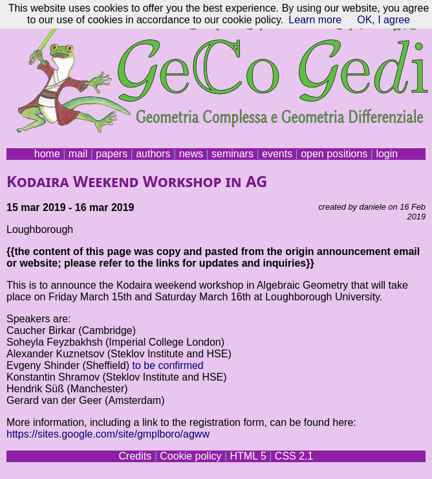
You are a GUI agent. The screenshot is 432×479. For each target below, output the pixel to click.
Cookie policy (190, 456)
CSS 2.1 (294, 456)
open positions (334, 153)
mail (78, 153)
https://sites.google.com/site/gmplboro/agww (108, 434)
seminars (232, 153)
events (277, 153)
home (47, 153)
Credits (135, 456)
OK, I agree (383, 19)
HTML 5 (248, 456)
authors (153, 153)
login (387, 153)
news (191, 153)
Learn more (314, 19)
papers (111, 153)
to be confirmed (167, 365)
